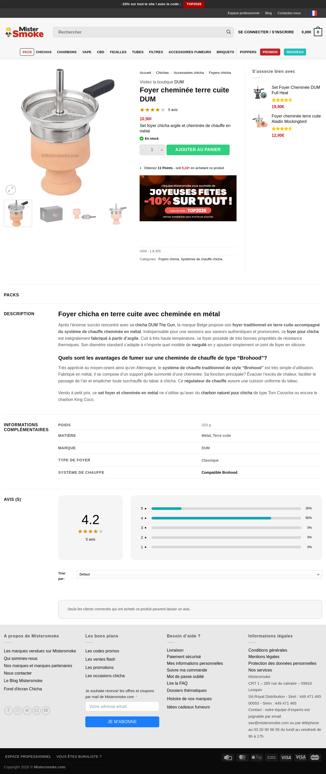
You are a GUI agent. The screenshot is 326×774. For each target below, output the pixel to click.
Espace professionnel (243, 13)
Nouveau (295, 52)
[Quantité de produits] (152, 150)
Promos (270, 52)
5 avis (173, 110)
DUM (179, 82)
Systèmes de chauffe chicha (201, 259)
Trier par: (190, 575)
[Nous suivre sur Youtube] (46, 710)
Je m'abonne (122, 722)
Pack (27, 52)
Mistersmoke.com (49, 767)
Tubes (138, 52)
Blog (268, 13)
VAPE (87, 52)
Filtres (156, 52)
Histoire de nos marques (189, 699)
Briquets (225, 52)
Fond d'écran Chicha (23, 689)
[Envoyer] (228, 32)
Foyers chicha (220, 73)
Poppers (248, 52)
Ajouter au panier (198, 149)
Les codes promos (102, 651)
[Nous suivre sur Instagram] (18, 710)
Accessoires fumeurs (190, 52)
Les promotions (99, 667)
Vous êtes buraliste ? (79, 757)
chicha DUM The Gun (155, 325)
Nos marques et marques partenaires (38, 666)
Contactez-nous (289, 13)
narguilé (199, 345)
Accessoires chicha (189, 73)
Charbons (67, 52)
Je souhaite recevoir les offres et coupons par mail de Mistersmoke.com (119, 694)
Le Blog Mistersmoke (23, 680)
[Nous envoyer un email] (36, 710)
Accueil (145, 73)
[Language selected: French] (316, 13)
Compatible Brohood (219, 472)
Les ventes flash (100, 659)
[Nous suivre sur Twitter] (27, 710)
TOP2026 (193, 4)
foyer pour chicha (303, 331)
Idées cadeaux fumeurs (188, 707)
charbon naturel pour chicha (226, 393)
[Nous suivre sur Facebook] (8, 710)
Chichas (43, 52)
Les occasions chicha (105, 676)
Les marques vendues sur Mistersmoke (40, 651)
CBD (100, 52)
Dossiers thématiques (187, 690)
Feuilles (118, 52)
